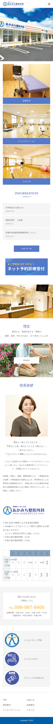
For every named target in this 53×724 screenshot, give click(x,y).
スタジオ (27, 181)
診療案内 (30, 705)
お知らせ (30, 700)
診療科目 (27, 101)
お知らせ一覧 (26, 249)
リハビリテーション (26, 141)
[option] (26, 34)
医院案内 (26, 360)
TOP (5, 700)
